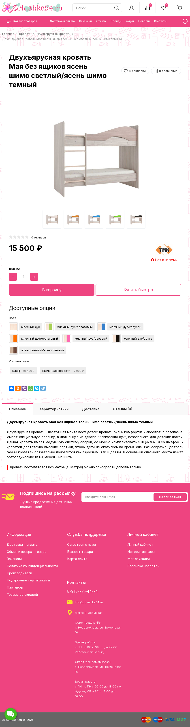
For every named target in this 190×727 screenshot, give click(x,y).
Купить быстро (138, 289)
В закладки (137, 71)
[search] (116, 7)
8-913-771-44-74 (82, 591)
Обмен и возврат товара (26, 551)
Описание (17, 409)
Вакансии (14, 559)
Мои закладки (138, 559)
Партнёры (15, 587)
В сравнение (168, 71)
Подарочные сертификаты (28, 580)
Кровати (25, 34)
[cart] (180, 8)
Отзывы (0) (122, 409)
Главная (8, 34)
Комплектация (19, 361)
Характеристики (53, 409)
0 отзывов (38, 237)
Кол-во (14, 269)
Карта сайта (77, 559)
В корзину (52, 289)
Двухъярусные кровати (53, 34)
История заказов (141, 551)
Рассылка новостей (143, 566)
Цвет (12, 318)
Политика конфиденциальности (32, 566)
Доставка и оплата (22, 544)
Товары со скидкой (22, 594)
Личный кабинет (140, 544)
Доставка (90, 409)
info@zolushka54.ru (89, 602)
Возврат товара (80, 551)
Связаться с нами (81, 544)
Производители (19, 573)
